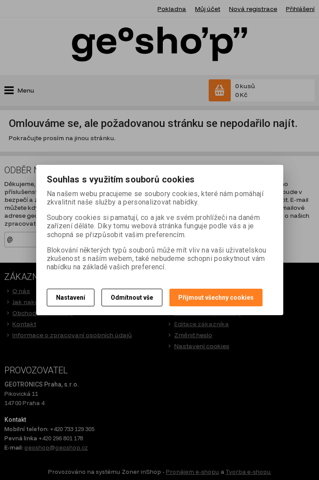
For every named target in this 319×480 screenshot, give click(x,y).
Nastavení (70, 297)
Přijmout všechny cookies (216, 297)
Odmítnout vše (132, 297)
